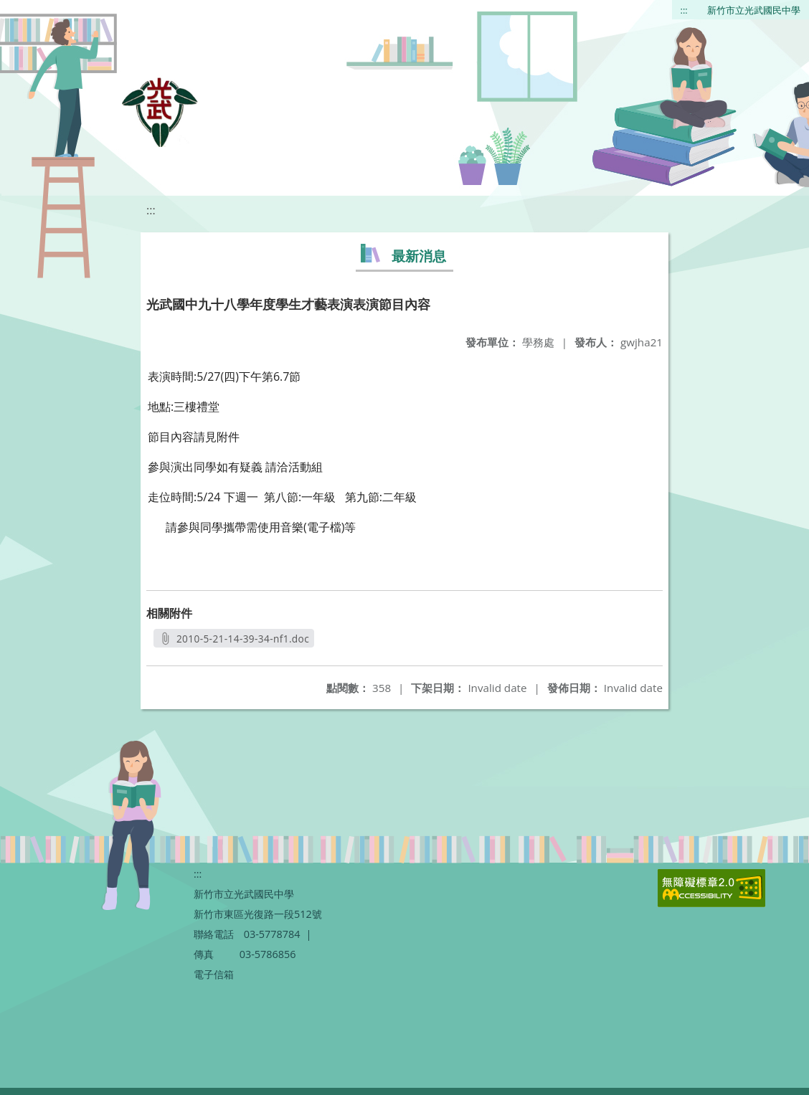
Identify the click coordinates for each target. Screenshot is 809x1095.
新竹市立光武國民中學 (753, 10)
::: (684, 10)
